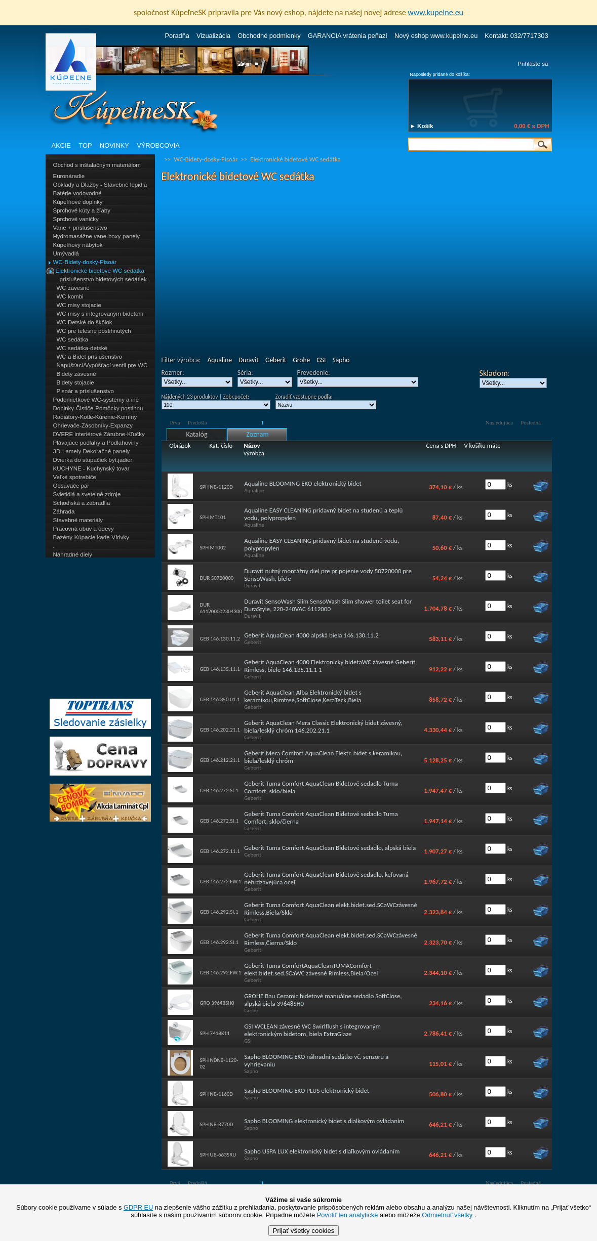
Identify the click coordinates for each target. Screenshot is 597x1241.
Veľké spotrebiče (74, 477)
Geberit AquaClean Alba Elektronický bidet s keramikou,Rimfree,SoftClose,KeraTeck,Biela (303, 696)
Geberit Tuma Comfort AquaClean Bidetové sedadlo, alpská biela (330, 847)
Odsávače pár (71, 486)
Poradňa (177, 35)
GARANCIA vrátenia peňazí (347, 35)
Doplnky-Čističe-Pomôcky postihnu (98, 408)
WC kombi (70, 296)
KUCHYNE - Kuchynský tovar (91, 468)
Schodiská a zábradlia (81, 503)
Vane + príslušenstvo (80, 228)
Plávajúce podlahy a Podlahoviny (96, 443)
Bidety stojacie (75, 382)
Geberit (275, 360)
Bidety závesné (76, 374)
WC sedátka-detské (82, 348)
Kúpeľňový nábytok (78, 245)
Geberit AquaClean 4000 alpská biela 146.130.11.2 (311, 635)
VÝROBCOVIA (158, 145)
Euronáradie (69, 176)
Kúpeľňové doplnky (78, 202)
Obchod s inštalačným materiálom (97, 165)
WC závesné (73, 288)
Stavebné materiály (78, 520)
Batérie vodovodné (77, 193)
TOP (85, 145)
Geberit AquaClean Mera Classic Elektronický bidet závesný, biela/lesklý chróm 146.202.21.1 (323, 726)
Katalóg (196, 434)
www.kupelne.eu (435, 12)
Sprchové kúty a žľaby (81, 210)
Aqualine (219, 360)
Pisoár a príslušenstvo (85, 391)
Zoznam (257, 434)
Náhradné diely (72, 554)
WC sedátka (73, 339)
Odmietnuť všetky (447, 1215)
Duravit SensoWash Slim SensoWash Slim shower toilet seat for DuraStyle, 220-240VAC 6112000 (328, 605)
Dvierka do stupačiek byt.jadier (93, 460)
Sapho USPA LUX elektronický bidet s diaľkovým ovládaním (322, 1151)
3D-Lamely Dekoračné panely (91, 451)
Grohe (301, 360)
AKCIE (61, 145)
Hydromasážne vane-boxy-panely (96, 236)
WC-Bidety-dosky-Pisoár (84, 262)
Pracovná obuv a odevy (83, 529)
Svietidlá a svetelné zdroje (87, 494)
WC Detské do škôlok (84, 322)
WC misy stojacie (79, 305)
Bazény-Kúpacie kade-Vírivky (91, 537)
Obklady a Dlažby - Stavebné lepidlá (100, 185)
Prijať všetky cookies (303, 1230)
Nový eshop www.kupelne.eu (435, 35)
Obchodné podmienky (269, 35)
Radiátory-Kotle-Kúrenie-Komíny (95, 417)
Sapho (341, 360)
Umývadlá (66, 253)
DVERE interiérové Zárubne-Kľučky (99, 434)
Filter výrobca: (181, 360)
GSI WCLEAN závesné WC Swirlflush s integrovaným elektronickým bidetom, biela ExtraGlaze (312, 1030)
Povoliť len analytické (347, 1215)
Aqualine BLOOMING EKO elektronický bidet (303, 483)
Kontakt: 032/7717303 (516, 35)
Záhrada (64, 511)
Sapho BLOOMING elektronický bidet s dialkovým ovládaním (324, 1121)
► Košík (421, 126)
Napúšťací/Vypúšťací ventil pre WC (102, 365)
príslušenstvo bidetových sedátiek (103, 279)
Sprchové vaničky (76, 219)
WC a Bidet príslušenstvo (89, 357)
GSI (321, 360)
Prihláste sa (533, 64)
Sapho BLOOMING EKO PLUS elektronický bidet (306, 1090)
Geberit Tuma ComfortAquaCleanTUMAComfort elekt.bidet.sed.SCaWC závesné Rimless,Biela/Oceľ (311, 969)
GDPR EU (138, 1207)
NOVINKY (114, 145)
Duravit (248, 360)
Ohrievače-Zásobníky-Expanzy (93, 425)
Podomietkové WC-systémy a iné (96, 400)
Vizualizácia (213, 35)
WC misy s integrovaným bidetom (100, 314)
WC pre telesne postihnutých (94, 331)
